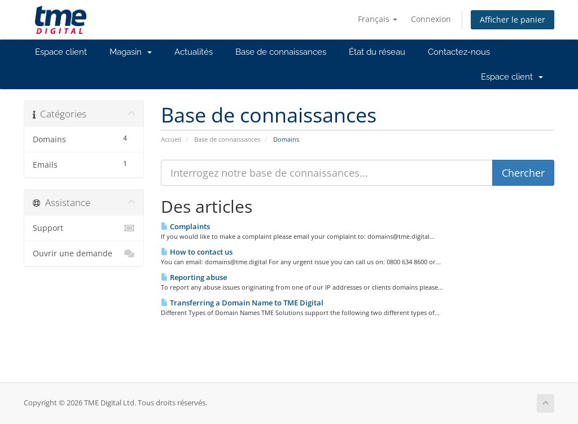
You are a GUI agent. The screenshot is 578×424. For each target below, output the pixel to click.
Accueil (171, 139)
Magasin (131, 52)
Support (84, 228)
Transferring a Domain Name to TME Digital (242, 303)
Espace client (61, 52)
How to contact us (197, 252)
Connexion (431, 19)
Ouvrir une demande (84, 253)
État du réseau (377, 52)
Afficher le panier (512, 19)
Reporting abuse (194, 277)
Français (377, 19)
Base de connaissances (280, 52)
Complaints (185, 226)
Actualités (193, 52)
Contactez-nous (459, 52)
